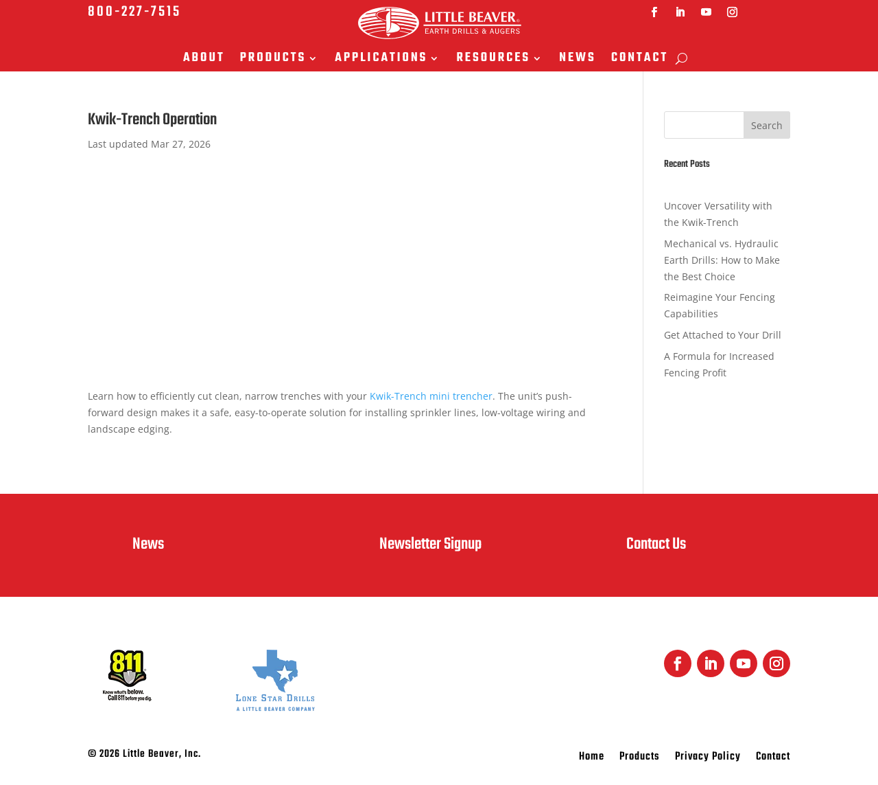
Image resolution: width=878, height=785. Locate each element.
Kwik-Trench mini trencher (431, 395)
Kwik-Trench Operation (152, 120)
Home (591, 759)
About (204, 59)
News (577, 59)
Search (767, 125)
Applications (381, 59)
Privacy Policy (708, 759)
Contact (639, 59)
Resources (493, 59)
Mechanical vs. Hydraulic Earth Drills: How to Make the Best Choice (722, 260)
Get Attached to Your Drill (722, 334)
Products (273, 59)
